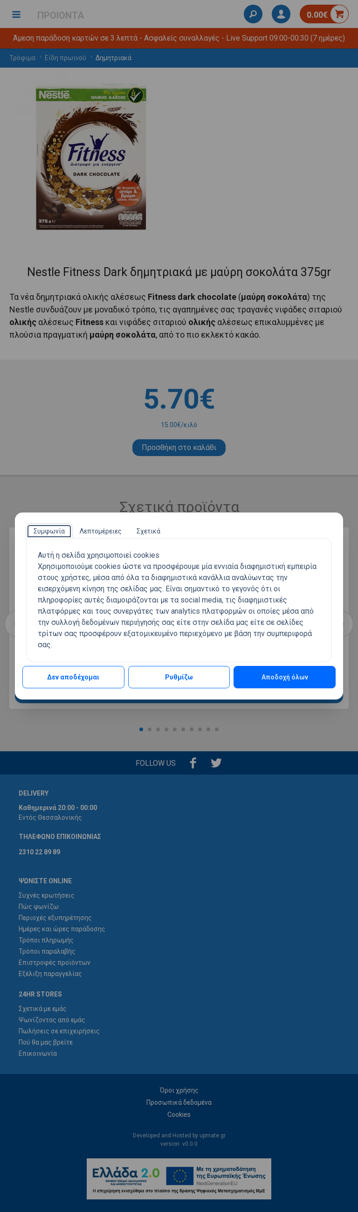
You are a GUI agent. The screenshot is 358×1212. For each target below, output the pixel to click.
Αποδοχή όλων (285, 677)
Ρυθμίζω (179, 677)
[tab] (49, 531)
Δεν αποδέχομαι (73, 677)
